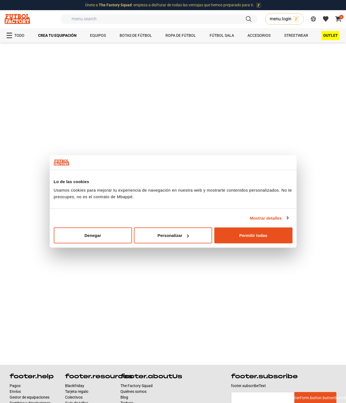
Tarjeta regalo (76, 391)
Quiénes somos (133, 391)
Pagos (15, 386)
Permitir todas (253, 235)
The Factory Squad (136, 386)
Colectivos (74, 397)
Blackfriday (74, 386)
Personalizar (173, 235)
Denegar (93, 235)
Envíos (15, 391)
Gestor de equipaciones (29, 397)
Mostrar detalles (266, 218)
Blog (124, 397)
